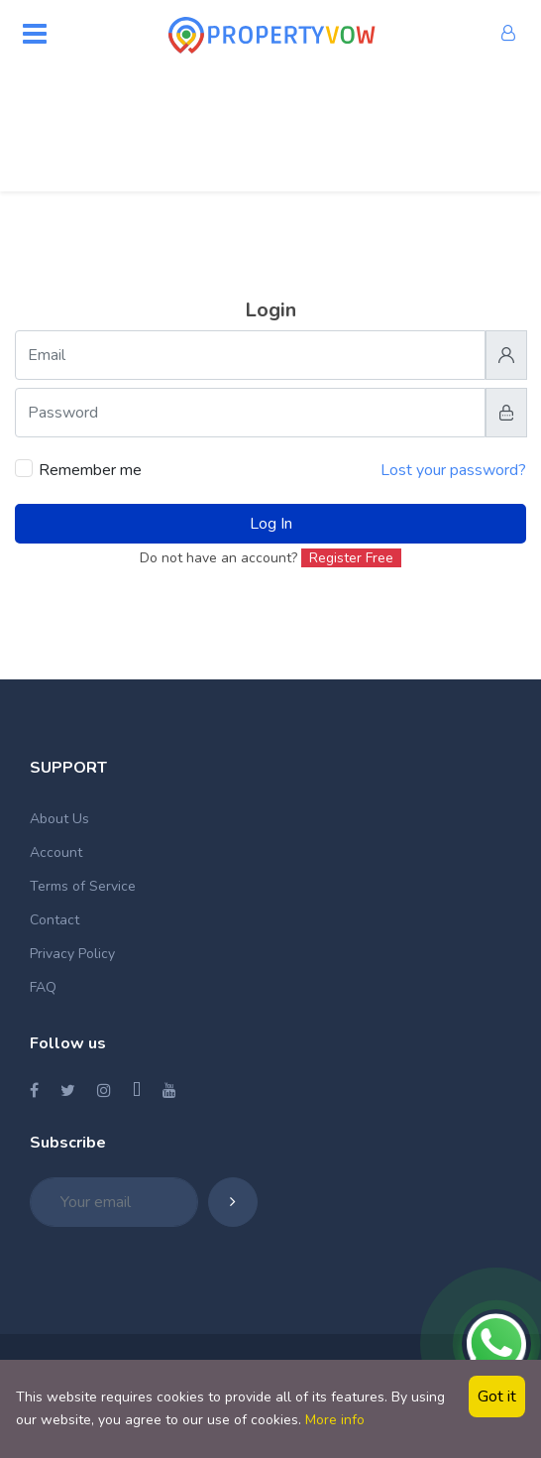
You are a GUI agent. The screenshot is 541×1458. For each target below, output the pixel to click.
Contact (54, 920)
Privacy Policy (72, 953)
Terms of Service (83, 886)
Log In (271, 524)
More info (335, 1419)
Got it (497, 1396)
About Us (59, 818)
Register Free (351, 557)
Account (56, 852)
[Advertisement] (270, 123)
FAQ (43, 987)
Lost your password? (453, 470)
